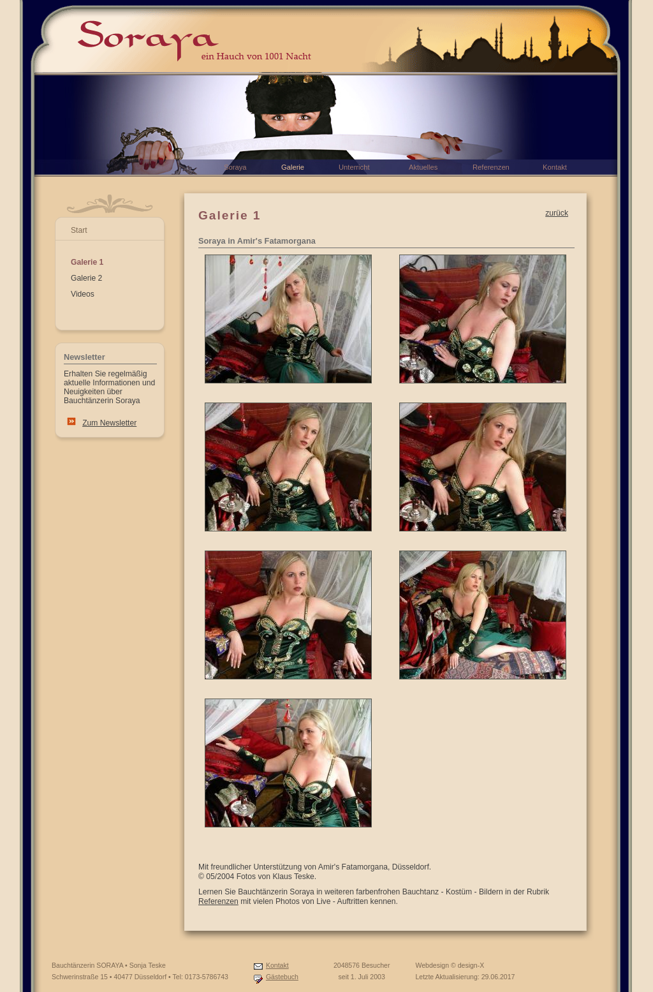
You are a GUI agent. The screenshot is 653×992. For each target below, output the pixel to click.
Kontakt (277, 965)
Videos (82, 294)
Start (79, 230)
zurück (556, 213)
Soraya (235, 167)
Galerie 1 (87, 262)
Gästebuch (282, 977)
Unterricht (354, 167)
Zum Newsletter (109, 422)
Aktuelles (423, 167)
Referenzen (218, 901)
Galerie (292, 167)
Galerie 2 (86, 278)
